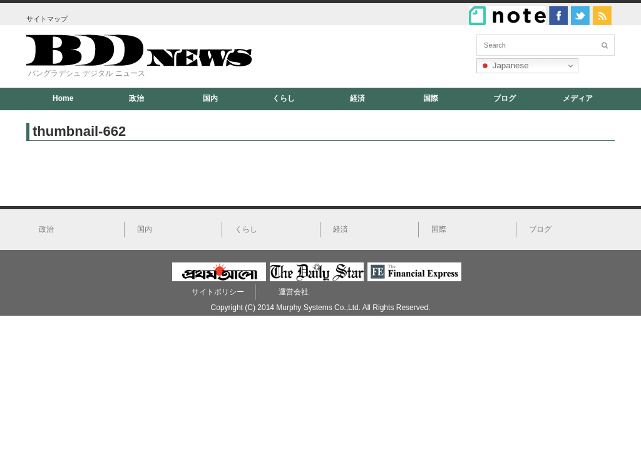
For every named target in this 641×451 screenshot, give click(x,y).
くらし (283, 98)
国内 (210, 98)
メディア (578, 98)
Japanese (504, 66)
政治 (136, 98)
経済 (357, 98)
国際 (430, 98)
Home (63, 98)
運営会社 (294, 292)
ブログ (504, 98)
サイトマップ (47, 19)
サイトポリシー (218, 292)
